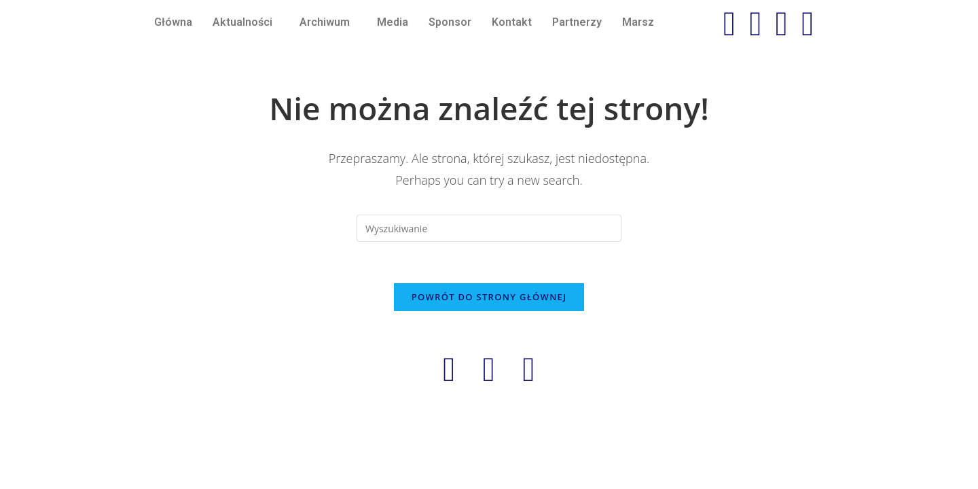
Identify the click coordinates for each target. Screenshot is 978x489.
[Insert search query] (489, 228)
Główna (173, 22)
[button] (245, 22)
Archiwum (325, 22)
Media (392, 22)
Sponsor (450, 22)
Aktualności (242, 22)
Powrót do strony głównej (489, 297)
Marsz (638, 22)
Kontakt (512, 22)
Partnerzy (577, 22)
